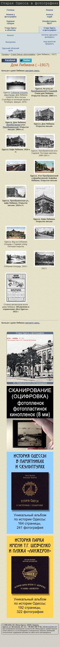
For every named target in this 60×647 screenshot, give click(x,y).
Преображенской (39, 91)
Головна (10, 10)
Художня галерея (11, 22)
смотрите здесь (32, 71)
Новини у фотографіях (10, 15)
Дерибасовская (13, 125)
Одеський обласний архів (10, 49)
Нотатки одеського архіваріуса (50, 36)
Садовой (53, 91)
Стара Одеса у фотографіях (30, 333)
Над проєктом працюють (49, 43)
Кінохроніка (11, 42)
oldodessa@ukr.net (49, 627)
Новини (49, 10)
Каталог (10, 35)
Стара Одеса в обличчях (10, 29)
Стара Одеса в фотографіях (49, 29)
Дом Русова (9, 95)
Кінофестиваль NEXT (49, 22)
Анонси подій (49, 15)
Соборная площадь (19, 93)
